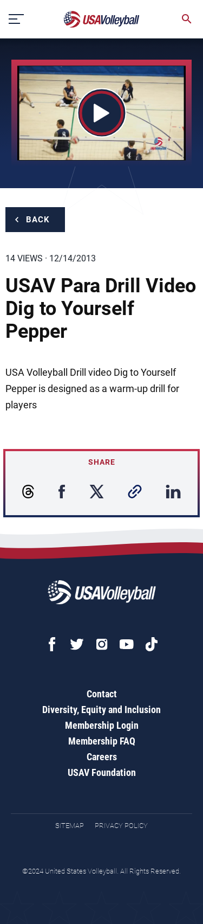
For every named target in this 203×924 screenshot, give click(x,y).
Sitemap (69, 826)
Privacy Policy (121, 826)
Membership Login (102, 725)
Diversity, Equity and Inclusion (101, 709)
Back (38, 219)
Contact (102, 694)
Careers (102, 756)
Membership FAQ (101, 741)
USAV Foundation (102, 772)
